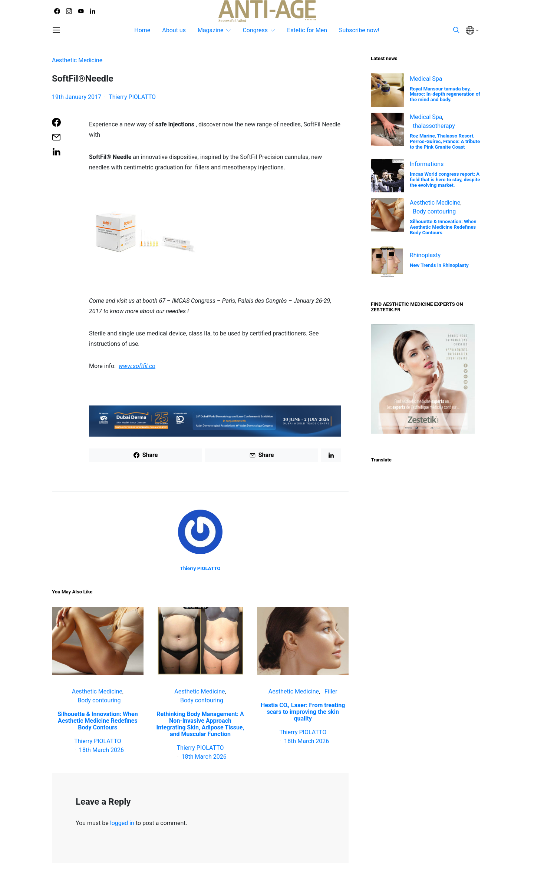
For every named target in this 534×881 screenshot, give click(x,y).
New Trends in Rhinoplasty (439, 265)
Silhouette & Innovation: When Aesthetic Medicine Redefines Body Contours (97, 721)
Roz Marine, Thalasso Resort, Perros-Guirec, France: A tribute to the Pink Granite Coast (445, 141)
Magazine (211, 30)
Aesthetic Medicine (77, 60)
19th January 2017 (76, 96)
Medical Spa (426, 78)
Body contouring (99, 700)
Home (142, 30)
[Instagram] (69, 11)
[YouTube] (81, 11)
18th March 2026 (101, 750)
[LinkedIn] (93, 11)
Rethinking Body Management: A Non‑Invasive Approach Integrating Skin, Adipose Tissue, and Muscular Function (200, 724)
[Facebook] (57, 11)
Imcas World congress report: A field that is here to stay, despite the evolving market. (445, 179)
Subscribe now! (359, 30)
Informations (427, 164)
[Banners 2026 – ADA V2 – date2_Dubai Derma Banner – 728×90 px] (215, 420)
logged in (122, 823)
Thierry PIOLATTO (132, 96)
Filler (330, 691)
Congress (255, 30)
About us (174, 30)
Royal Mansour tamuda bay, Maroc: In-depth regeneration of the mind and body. (445, 94)
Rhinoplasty (425, 255)
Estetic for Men (307, 30)
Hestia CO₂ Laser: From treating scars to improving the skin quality (303, 712)
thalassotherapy (434, 125)
